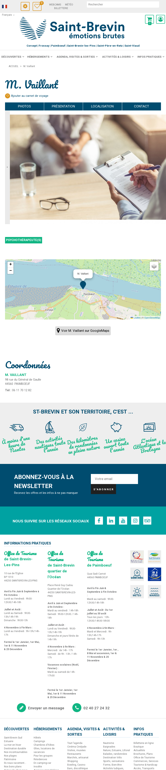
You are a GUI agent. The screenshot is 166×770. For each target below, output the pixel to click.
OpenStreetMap (152, 318)
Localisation (102, 106)
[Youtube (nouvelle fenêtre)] (123, 521)
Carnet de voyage (41, 3)
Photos (24, 106)
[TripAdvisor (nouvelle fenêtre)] (147, 521)
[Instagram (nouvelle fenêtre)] (135, 521)
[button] (149, 19)
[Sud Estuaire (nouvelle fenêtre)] (149, 556)
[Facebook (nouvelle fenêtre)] (99, 521)
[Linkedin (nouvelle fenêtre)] (111, 521)
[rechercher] (123, 4)
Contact (141, 106)
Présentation (63, 106)
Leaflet (135, 318)
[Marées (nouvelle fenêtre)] (149, 585)
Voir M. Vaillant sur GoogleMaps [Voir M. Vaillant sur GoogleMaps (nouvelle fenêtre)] (85, 330)
